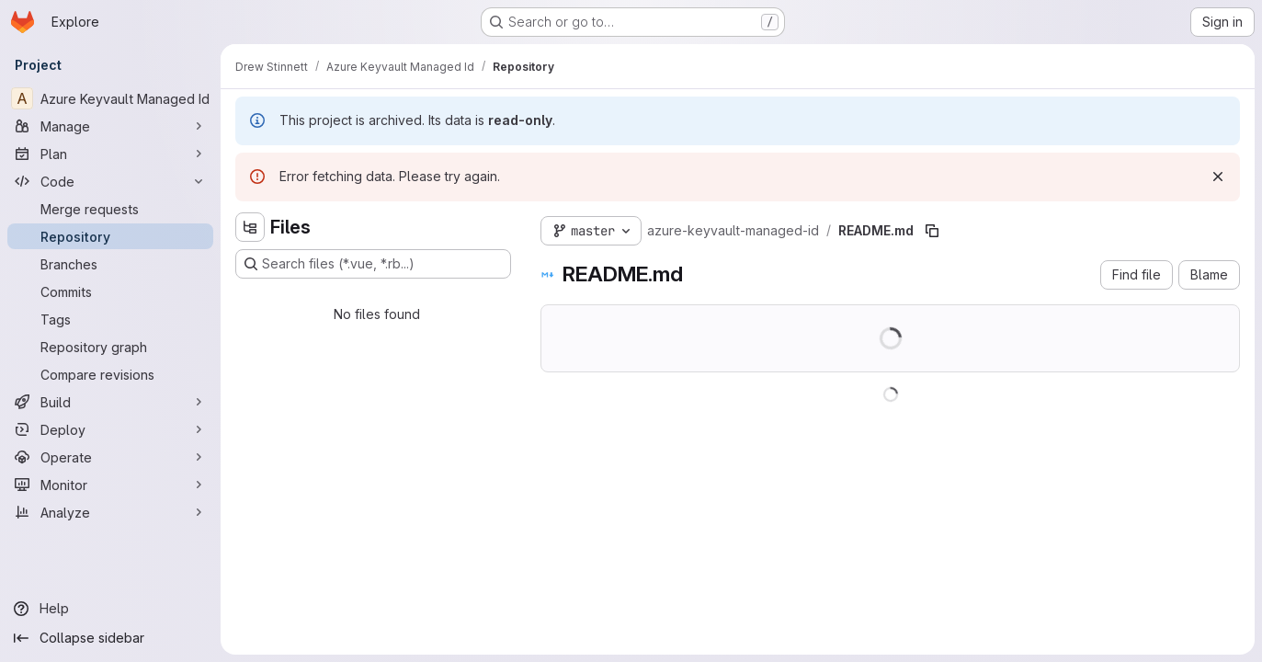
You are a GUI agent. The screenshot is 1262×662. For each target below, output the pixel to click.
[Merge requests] (110, 209)
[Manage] (110, 126)
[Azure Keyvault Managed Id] (110, 98)
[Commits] (110, 291)
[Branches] (110, 264)
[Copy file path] (932, 230)
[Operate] (110, 457)
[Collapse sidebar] (110, 638)
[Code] (110, 181)
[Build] (110, 402)
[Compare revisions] (110, 374)
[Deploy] (110, 429)
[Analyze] (110, 512)
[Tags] (110, 319)
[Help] (110, 609)
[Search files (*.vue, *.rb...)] (373, 264)
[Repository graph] (110, 347)
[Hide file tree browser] (250, 227)
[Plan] (110, 153)
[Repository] (110, 236)
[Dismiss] (1218, 177)
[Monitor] (110, 484)
